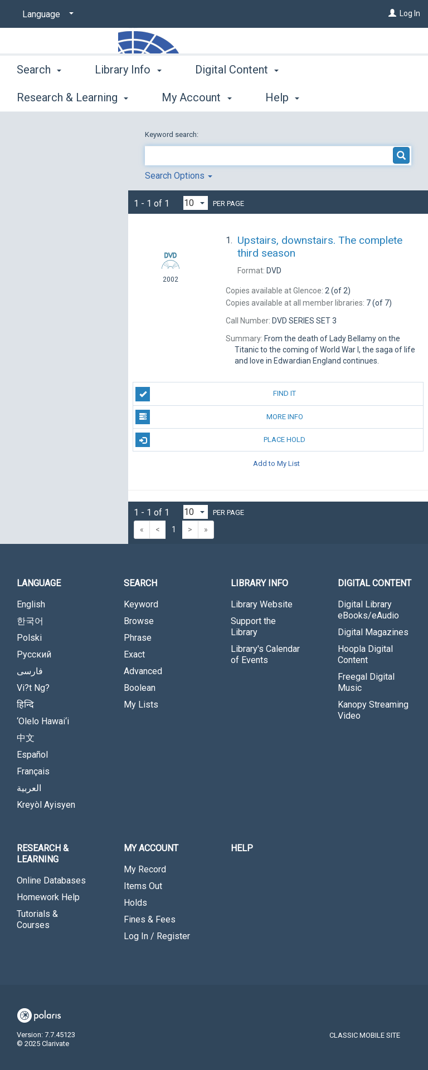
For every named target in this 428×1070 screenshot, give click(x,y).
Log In (410, 13)
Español (32, 754)
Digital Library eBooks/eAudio (368, 610)
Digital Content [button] (237, 95)
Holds (135, 902)
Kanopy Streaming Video (373, 710)
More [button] (334, 97)
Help (242, 848)
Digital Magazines (373, 632)
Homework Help (48, 897)
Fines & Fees (150, 919)
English (31, 604)
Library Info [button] (128, 95)
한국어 (30, 621)
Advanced (143, 671)
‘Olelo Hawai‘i (43, 721)
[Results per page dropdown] (195, 203)
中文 (26, 738)
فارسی (30, 671)
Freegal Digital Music (366, 682)
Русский (34, 654)
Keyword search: (172, 134)
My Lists (141, 704)
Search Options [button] (178, 175)
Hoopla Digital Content (365, 654)
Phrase (138, 637)
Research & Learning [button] (43, 854)
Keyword (141, 604)
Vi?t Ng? (33, 688)
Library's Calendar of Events (265, 654)
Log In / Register (157, 936)
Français (33, 771)
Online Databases (51, 880)
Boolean (139, 688)
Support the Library (253, 626)
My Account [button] (151, 848)
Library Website (262, 604)
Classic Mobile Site (364, 1035)
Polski (29, 637)
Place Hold (220, 440)
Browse (139, 621)
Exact (134, 654)
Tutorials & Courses (37, 919)
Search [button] (39, 95)
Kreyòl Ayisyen (46, 804)
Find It (215, 394)
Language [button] (39, 583)
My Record (145, 869)
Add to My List (276, 463)
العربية (29, 788)
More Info (219, 417)
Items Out (143, 886)
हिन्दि (25, 704)
